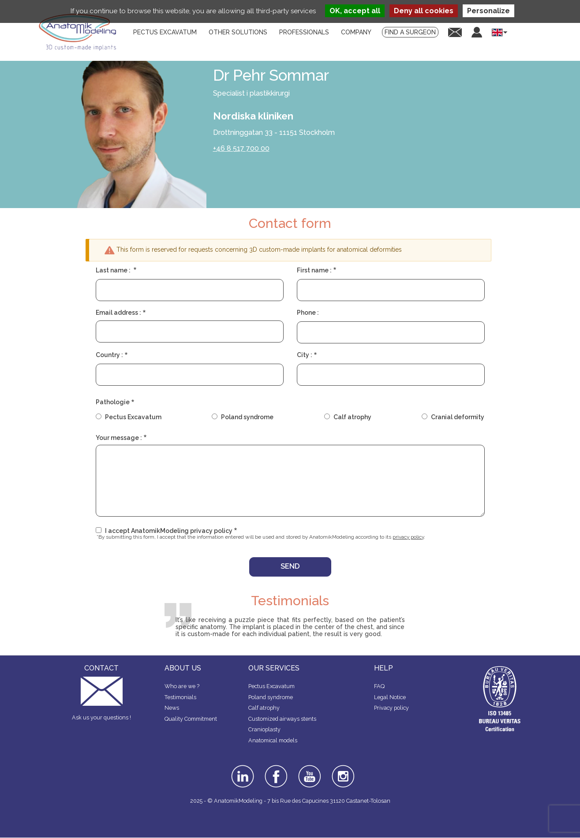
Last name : (114, 270)
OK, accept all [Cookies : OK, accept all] (354, 11)
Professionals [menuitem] (304, 32)
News (172, 707)
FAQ (379, 686)
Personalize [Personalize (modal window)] (488, 11)
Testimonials (180, 697)
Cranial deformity (457, 417)
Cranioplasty (264, 729)
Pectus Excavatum (133, 417)
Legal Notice (390, 697)
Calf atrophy (352, 417)
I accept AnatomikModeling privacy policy (168, 530)
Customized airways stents (282, 718)
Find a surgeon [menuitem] (410, 32)
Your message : (119, 437)
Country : (109, 354)
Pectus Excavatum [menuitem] (165, 32)
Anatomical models (272, 740)
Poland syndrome (247, 417)
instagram (342, 771)
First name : (314, 270)
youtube (308, 768)
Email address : (118, 312)
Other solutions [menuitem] (238, 32)
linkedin (241, 768)
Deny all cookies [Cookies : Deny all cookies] (423, 11)
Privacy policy (391, 707)
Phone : (308, 312)
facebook (276, 768)
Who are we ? (182, 686)
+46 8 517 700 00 (241, 148)
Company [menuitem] (356, 32)
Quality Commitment (191, 718)
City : (304, 354)
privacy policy (408, 537)
